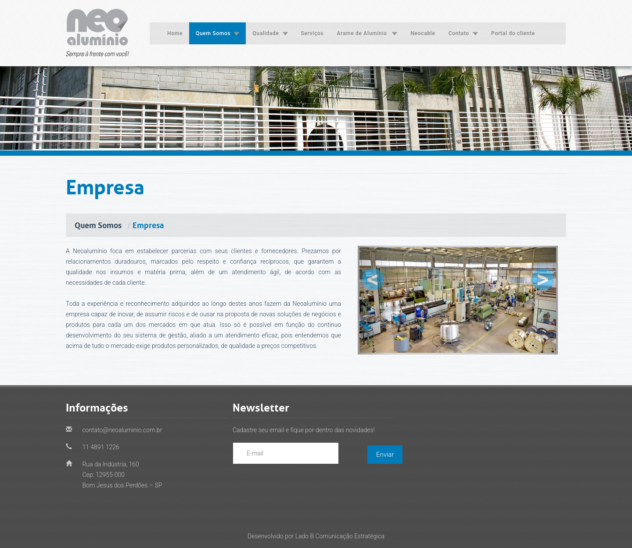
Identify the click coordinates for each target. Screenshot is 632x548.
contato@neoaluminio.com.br (121, 429)
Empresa (148, 224)
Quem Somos (217, 33)
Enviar (385, 454)
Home (175, 33)
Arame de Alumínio (367, 33)
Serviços (312, 33)
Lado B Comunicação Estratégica (339, 536)
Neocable (422, 33)
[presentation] (299, 482)
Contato (463, 33)
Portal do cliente (513, 33)
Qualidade (269, 33)
